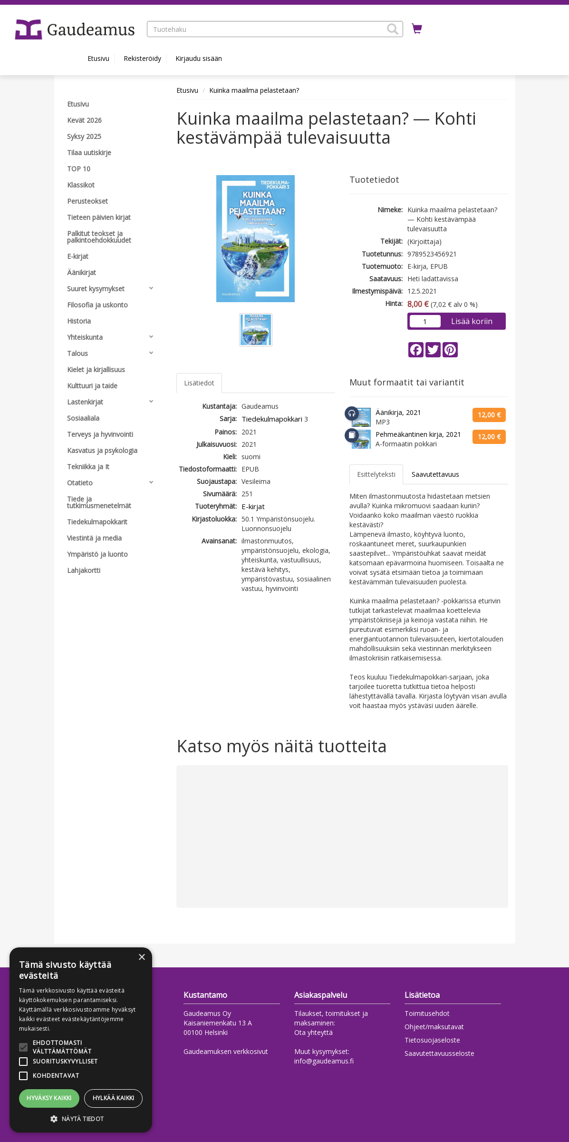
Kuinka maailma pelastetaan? (254, 90)
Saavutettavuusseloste (439, 1053)
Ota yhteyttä (313, 1032)
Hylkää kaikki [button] (114, 1098)
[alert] (81, 1039)
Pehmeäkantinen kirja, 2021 (418, 434)
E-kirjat (253, 506)
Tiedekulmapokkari (271, 418)
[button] (392, 29)
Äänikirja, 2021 (398, 412)
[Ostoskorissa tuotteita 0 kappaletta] (417, 29)
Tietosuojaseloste (432, 1039)
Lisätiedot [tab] (199, 382)
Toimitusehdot (427, 1013)
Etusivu (98, 58)
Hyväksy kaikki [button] (49, 1098)
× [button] (141, 957)
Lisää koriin (471, 321)
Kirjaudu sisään (198, 58)
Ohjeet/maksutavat (434, 1026)
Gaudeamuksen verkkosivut (225, 1051)
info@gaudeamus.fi (324, 1060)
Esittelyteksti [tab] (376, 474)
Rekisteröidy (142, 58)
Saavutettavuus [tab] (435, 474)
